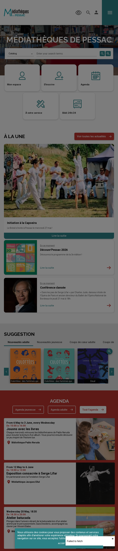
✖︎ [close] (113, 538)
